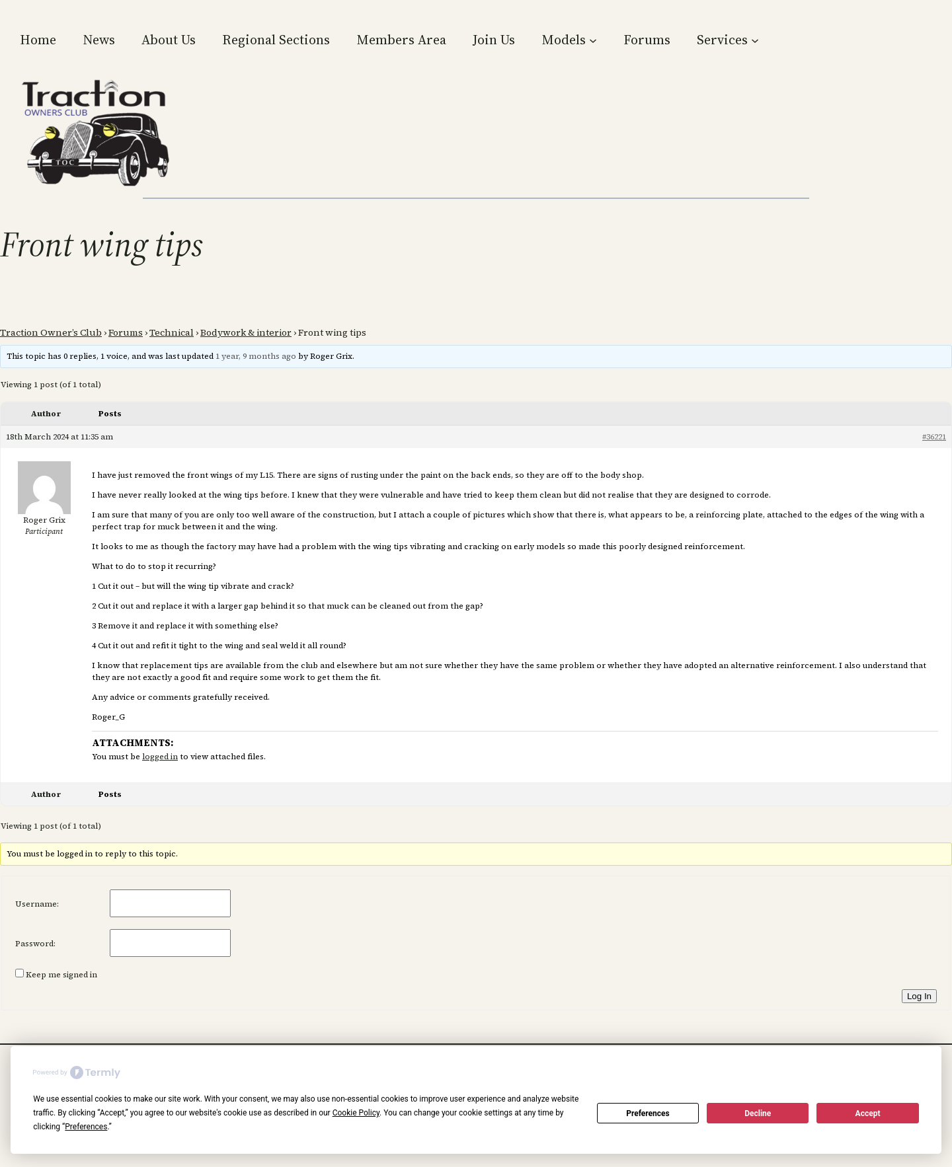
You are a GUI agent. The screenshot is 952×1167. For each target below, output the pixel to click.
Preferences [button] (86, 1126)
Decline (757, 1113)
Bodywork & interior (246, 332)
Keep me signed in (61, 974)
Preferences (648, 1113)
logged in (160, 756)
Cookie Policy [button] (356, 1112)
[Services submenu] (755, 40)
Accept (868, 1113)
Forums (125, 332)
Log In (919, 996)
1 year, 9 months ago (256, 356)
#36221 (934, 437)
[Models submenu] (593, 40)
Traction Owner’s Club (51, 332)
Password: (35, 943)
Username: (37, 904)
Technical (171, 332)
